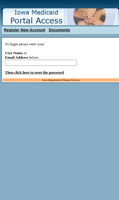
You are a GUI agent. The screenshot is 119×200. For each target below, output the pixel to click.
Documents (59, 30)
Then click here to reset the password (34, 72)
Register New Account (24, 30)
